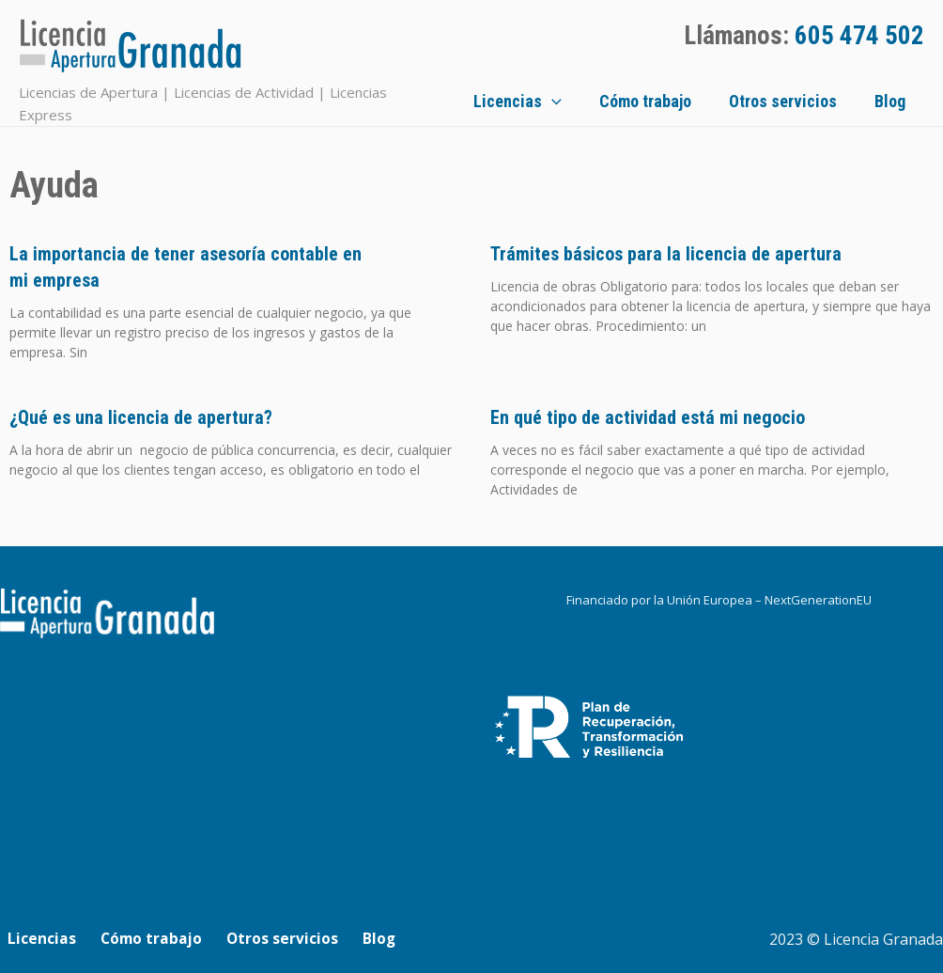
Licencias (564, 99)
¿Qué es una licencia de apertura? (140, 414)
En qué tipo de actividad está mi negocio (647, 414)
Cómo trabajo (683, 99)
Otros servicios (811, 99)
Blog (908, 99)
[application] (599, 99)
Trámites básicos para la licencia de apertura (666, 251)
